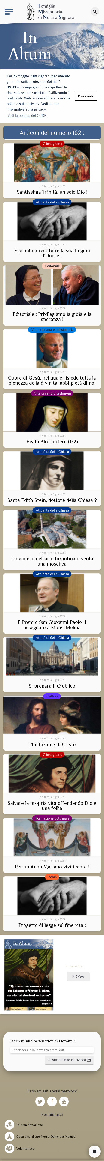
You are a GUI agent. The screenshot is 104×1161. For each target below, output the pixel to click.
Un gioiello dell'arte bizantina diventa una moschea (52, 560)
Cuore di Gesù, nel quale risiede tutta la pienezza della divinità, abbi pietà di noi (52, 379)
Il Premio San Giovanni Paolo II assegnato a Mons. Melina (52, 624)
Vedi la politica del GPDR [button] (26, 116)
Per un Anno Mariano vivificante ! (52, 865)
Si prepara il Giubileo (52, 685)
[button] (78, 976)
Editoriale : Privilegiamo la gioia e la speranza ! (52, 316)
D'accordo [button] (86, 96)
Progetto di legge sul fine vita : (52, 924)
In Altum (44, 185)
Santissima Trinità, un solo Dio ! (52, 191)
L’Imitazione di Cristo (52, 743)
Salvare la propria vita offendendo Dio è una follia (52, 805)
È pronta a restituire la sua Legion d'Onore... (52, 252)
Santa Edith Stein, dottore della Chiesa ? (52, 499)
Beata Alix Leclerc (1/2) (52, 440)
